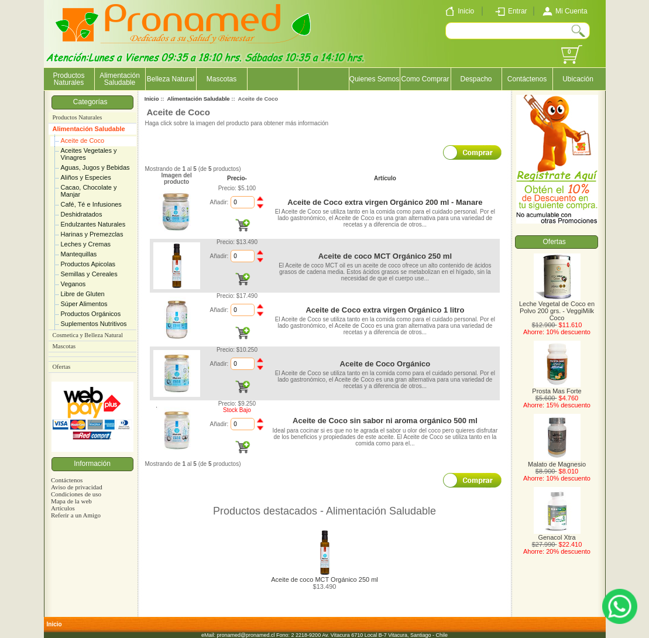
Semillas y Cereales (89, 273)
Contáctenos (527, 79)
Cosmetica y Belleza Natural (88, 335)
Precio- (237, 178)
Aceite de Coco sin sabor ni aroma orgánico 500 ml (385, 420)
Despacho (476, 79)
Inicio (152, 98)
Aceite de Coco (83, 140)
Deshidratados (81, 214)
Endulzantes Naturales (93, 224)
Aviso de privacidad (76, 486)
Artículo (385, 178)
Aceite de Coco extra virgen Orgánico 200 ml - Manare (384, 202)
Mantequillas (79, 254)
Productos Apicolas (88, 263)
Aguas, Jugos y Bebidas (95, 167)
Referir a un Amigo (76, 515)
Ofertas (62, 366)
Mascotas (221, 79)
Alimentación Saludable (89, 128)
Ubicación (577, 79)
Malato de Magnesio (557, 461)
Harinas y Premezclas (92, 234)
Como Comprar (425, 79)
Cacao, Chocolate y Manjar (89, 191)
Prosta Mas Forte (556, 388)
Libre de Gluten (83, 293)
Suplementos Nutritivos (94, 323)
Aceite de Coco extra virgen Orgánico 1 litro (384, 310)
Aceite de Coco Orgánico (385, 363)
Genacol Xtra (557, 534)
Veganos (73, 283)
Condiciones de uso (76, 494)
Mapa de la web (71, 501)
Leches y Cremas (86, 244)
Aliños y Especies (86, 177)
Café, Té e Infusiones (91, 204)
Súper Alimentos (84, 303)
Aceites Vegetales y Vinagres (89, 154)
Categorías (92, 102)
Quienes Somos (374, 79)
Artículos (63, 508)
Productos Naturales (68, 79)
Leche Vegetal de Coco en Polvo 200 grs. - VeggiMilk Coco (557, 307)
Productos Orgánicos (91, 313)
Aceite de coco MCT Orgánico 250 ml (385, 256)
